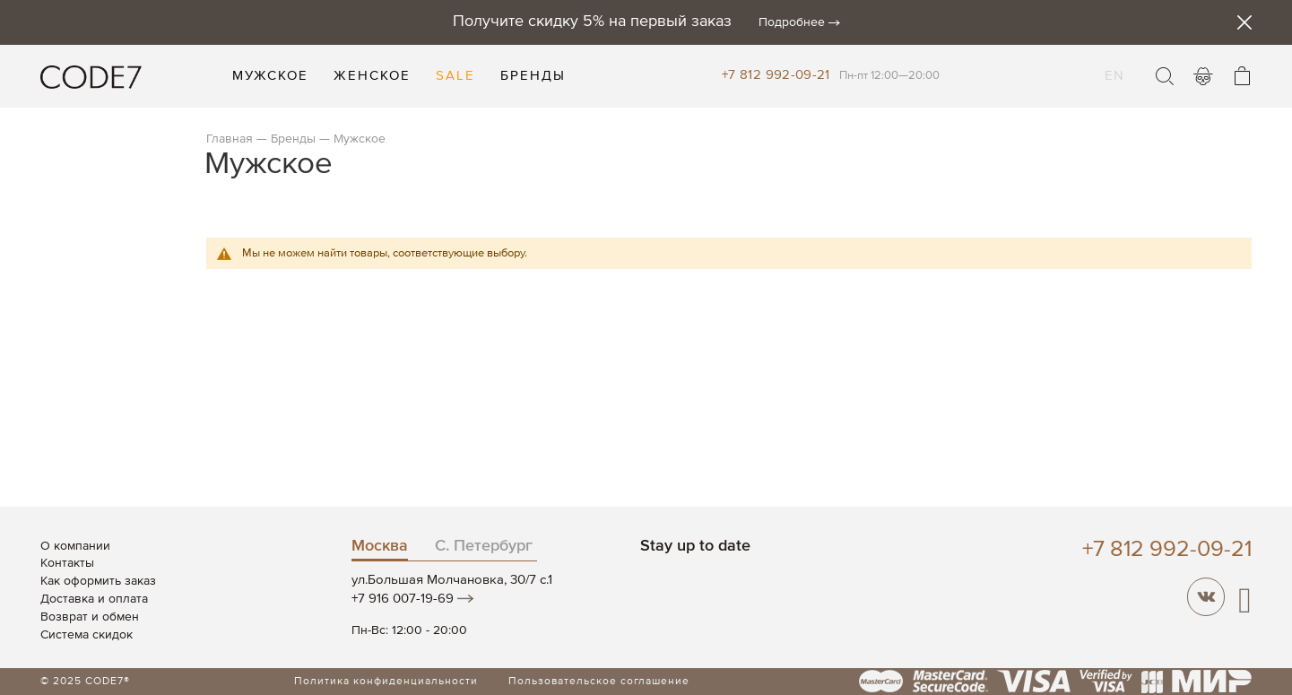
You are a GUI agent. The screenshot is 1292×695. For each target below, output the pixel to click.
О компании (75, 546)
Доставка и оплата (94, 599)
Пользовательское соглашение (598, 681)
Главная (229, 139)
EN (1114, 65)
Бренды (293, 139)
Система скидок (86, 635)
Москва (379, 546)
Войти (1203, 76)
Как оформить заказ (98, 581)
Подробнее (792, 22)
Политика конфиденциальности (386, 681)
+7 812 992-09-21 (776, 75)
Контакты (67, 563)
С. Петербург (484, 546)
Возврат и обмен (89, 617)
